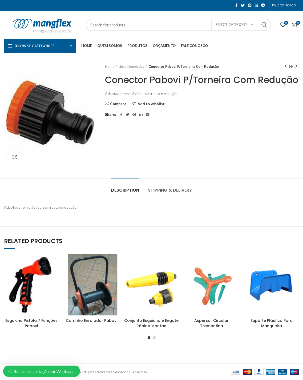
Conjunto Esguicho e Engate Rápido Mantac (151, 323)
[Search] (178, 25)
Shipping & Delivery (170, 190)
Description (125, 190)
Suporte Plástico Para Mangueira (272, 323)
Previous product (285, 66)
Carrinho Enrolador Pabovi (91, 320)
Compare (118, 104)
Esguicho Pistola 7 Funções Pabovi (31, 323)
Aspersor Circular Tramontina (211, 323)
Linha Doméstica (131, 66)
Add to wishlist (151, 104)
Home (109, 66)
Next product (296, 66)
